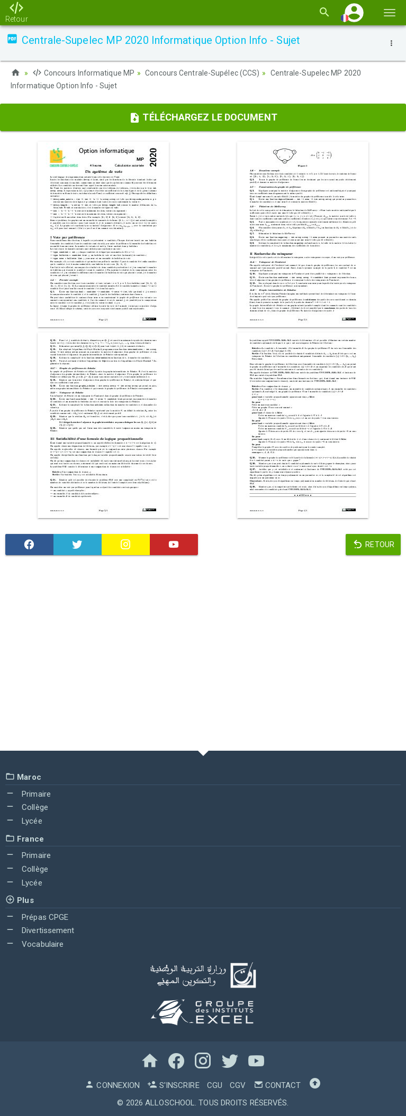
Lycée (23, 820)
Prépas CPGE (36, 916)
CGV (238, 1084)
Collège (26, 806)
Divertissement (40, 930)
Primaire (28, 793)
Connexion (112, 1084)
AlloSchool (170, 1101)
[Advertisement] (203, 655)
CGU (214, 1084)
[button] (354, 12)
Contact (277, 1084)
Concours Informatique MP (83, 73)
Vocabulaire (34, 943)
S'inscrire (173, 1084)
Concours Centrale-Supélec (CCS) (203, 73)
